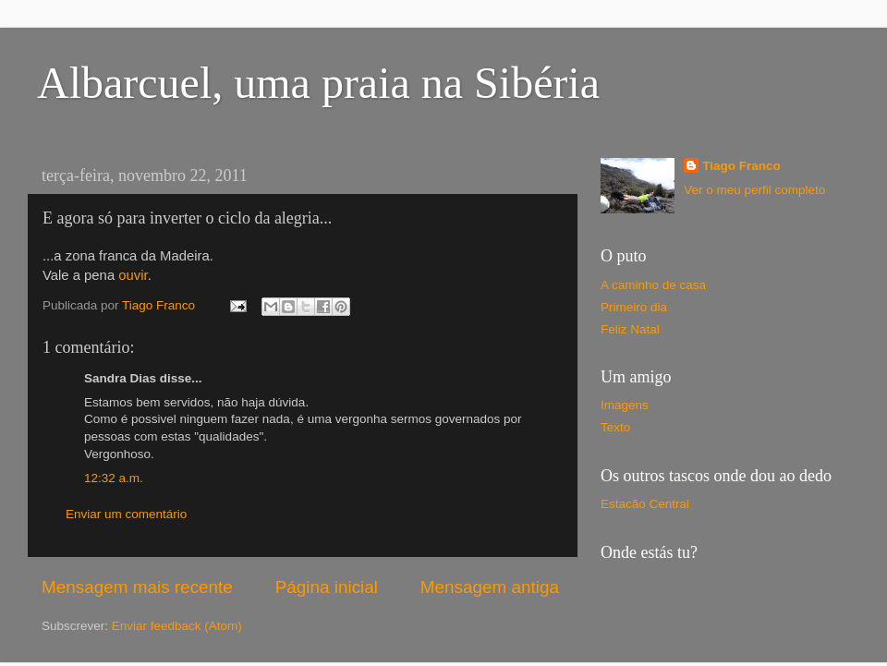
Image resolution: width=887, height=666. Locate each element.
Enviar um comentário (126, 514)
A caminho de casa (653, 285)
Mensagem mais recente (137, 587)
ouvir (132, 275)
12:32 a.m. (113, 478)
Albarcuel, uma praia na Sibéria (318, 82)
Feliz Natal (630, 329)
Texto (615, 427)
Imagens (625, 405)
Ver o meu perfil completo (754, 190)
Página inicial (326, 587)
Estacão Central (645, 504)
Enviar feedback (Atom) (177, 626)
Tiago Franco (741, 166)
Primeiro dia (634, 307)
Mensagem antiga (489, 587)
